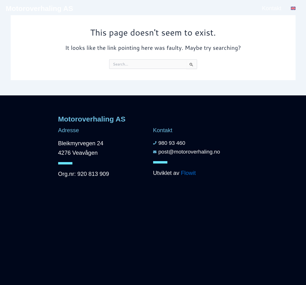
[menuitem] (293, 8)
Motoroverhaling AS (39, 8)
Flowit (188, 174)
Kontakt (271, 8)
